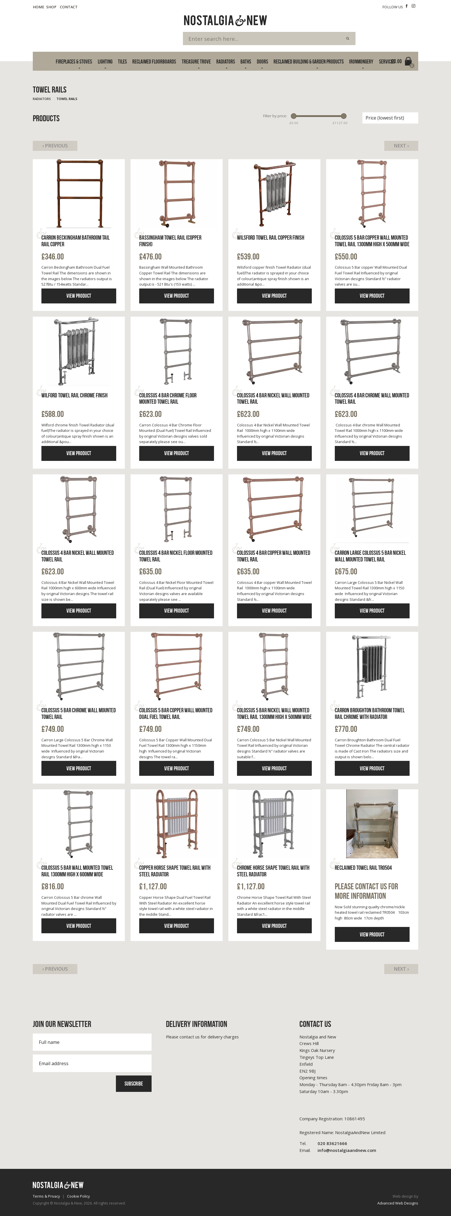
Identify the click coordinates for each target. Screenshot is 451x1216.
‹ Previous (55, 146)
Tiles (122, 62)
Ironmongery (361, 62)
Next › (401, 146)
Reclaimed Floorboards (154, 62)
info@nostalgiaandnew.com (338, 1150)
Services (387, 62)
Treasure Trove (196, 62)
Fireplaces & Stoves (74, 62)
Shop (51, 6)
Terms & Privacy (46, 1196)
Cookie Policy (78, 1196)
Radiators (225, 62)
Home (38, 6)
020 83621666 (323, 1143)
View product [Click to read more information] (78, 296)
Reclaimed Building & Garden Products (309, 62)
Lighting (105, 62)
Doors (262, 62)
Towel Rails (66, 99)
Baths (245, 62)
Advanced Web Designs (397, 1203)
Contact (69, 6)
